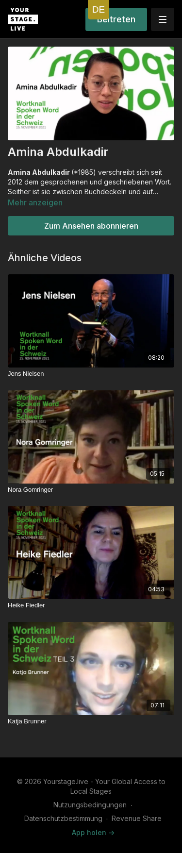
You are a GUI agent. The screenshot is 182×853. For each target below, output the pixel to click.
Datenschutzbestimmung (63, 818)
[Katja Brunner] (91, 721)
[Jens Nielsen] (91, 374)
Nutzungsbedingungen (90, 805)
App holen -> (93, 832)
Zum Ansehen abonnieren (91, 226)
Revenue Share (137, 818)
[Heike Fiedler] (91, 605)
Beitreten (116, 19)
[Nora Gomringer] (91, 490)
